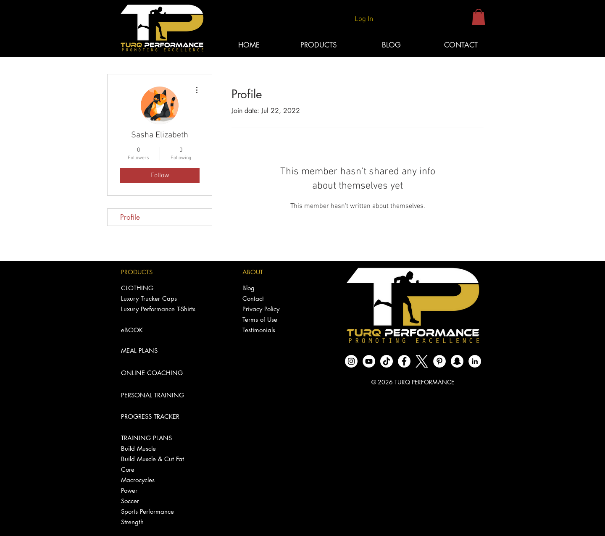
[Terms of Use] (275, 319)
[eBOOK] (158, 330)
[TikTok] (386, 361)
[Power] (158, 490)
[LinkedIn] (474, 361)
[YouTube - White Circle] (369, 361)
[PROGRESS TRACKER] (158, 416)
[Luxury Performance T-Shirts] (158, 309)
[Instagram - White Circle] (351, 361)
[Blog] (275, 288)
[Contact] (275, 298)
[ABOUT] (275, 272)
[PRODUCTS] (158, 272)
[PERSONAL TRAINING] (158, 395)
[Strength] (158, 522)
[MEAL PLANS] (158, 350)
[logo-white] (422, 361)
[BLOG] (391, 45)
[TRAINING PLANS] (158, 438)
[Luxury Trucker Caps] (158, 298)
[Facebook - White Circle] (404, 361)
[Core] (158, 469)
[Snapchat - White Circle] (457, 361)
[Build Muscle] (158, 448)
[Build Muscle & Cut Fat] (158, 459)
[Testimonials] (275, 330)
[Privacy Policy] (275, 309)
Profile (130, 217)
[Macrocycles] (158, 480)
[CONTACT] (461, 45)
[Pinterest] (439, 361)
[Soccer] (158, 501)
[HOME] (249, 45)
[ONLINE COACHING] (158, 373)
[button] (478, 17)
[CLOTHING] (158, 288)
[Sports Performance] (158, 511)
